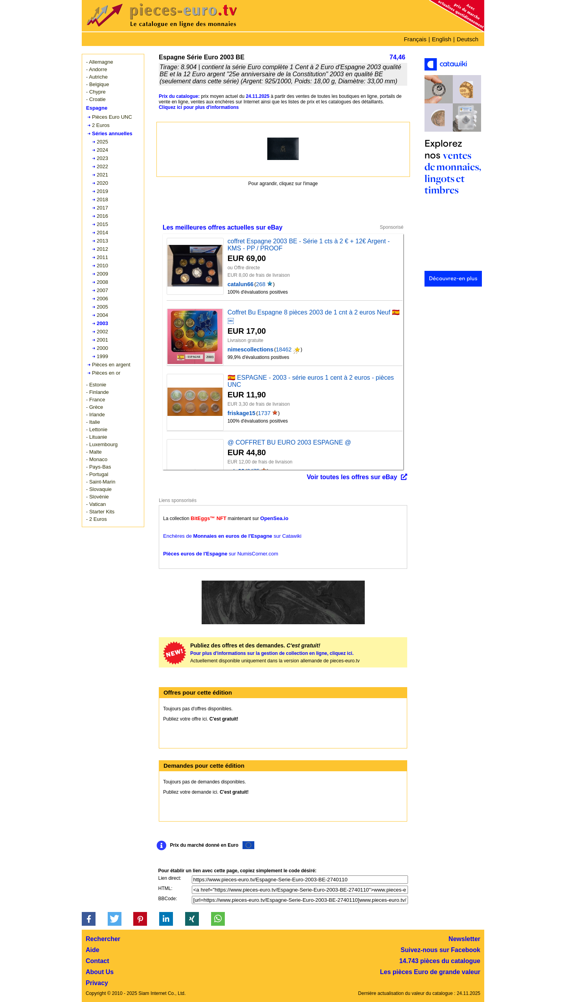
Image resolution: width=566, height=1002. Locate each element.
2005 (102, 307)
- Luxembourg (102, 444)
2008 (102, 282)
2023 (102, 158)
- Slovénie (97, 497)
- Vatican (96, 504)
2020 (102, 183)
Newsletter (464, 939)
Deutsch (467, 39)
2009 (102, 274)
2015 (102, 224)
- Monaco (96, 459)
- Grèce (94, 407)
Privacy (97, 983)
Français (415, 39)
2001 (102, 340)
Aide (92, 950)
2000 (102, 348)
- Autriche (97, 77)
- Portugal (97, 474)
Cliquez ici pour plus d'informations (199, 107)
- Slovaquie (99, 489)
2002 (102, 332)
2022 (102, 166)
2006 (102, 299)
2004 (102, 315)
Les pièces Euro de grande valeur (430, 972)
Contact (97, 961)
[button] (89, 919)
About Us (100, 972)
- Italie (93, 422)
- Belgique (97, 84)
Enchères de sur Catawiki (232, 536)
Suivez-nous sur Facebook (440, 950)
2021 (102, 175)
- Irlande (95, 414)
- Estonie (96, 385)
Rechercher (103, 939)
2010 (102, 265)
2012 (102, 249)
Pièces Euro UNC (112, 117)
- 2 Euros (96, 519)
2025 (102, 142)
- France (95, 400)
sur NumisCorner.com (220, 554)
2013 (102, 241)
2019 (102, 191)
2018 (102, 199)
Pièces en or (106, 373)
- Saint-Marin (100, 482)
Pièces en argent (111, 365)
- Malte (94, 452)
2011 (102, 257)
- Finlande (97, 392)
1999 (102, 356)
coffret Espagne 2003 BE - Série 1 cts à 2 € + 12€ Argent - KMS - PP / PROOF (309, 245)
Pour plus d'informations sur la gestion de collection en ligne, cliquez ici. (272, 653)
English (441, 39)
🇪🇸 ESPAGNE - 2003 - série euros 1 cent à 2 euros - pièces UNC (311, 381)
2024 (102, 150)
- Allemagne (99, 62)
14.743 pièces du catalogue (439, 961)
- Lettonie (96, 429)
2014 (102, 232)
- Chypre (96, 92)
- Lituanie (96, 437)
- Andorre (96, 69)
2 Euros (101, 125)
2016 (102, 216)
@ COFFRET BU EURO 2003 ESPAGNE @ (289, 442)
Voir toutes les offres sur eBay (352, 477)
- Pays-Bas (98, 467)
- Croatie (96, 99)
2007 (102, 290)
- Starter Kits (100, 512)
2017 (102, 208)
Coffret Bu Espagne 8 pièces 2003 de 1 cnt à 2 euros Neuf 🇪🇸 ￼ (314, 316)
